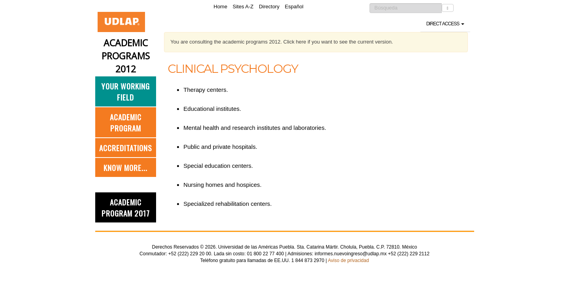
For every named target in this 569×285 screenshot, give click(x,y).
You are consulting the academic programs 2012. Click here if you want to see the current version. (281, 42)
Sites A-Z (243, 7)
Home (221, 7)
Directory (269, 7)
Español (294, 7)
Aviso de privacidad (348, 260)
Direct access (445, 24)
